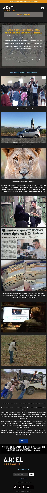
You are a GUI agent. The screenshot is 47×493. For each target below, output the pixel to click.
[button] (42, 8)
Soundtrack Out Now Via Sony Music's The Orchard (24, 1)
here (33, 181)
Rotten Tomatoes (20, 430)
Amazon (5, 432)
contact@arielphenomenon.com (23, 482)
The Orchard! (27, 427)
